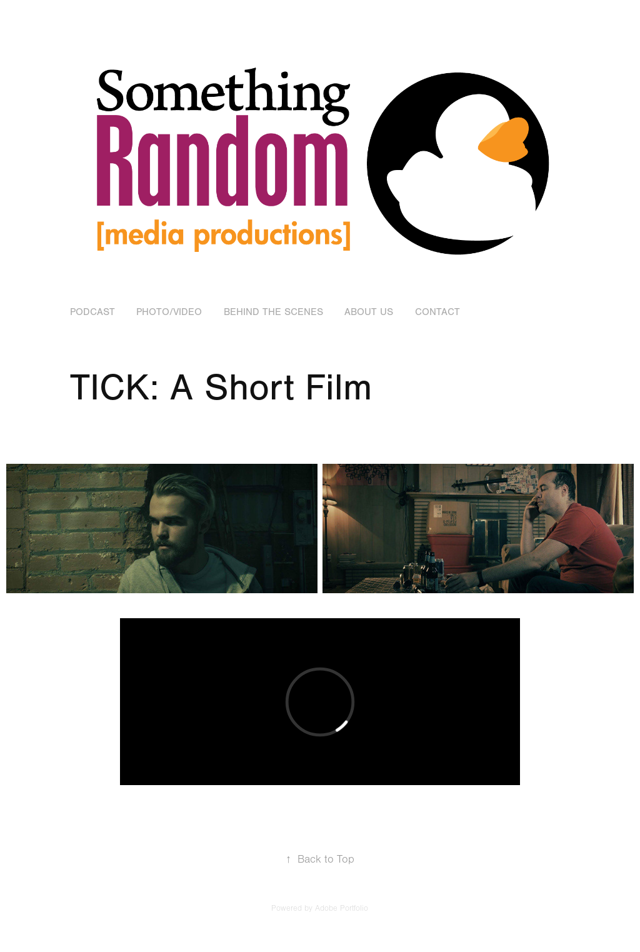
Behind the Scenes (273, 312)
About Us (368, 312)
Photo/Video (169, 312)
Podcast (92, 312)
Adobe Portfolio (341, 908)
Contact (437, 312)
